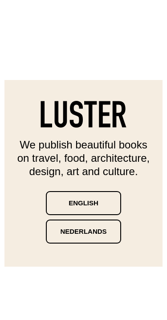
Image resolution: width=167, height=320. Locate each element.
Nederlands (83, 231)
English (83, 203)
